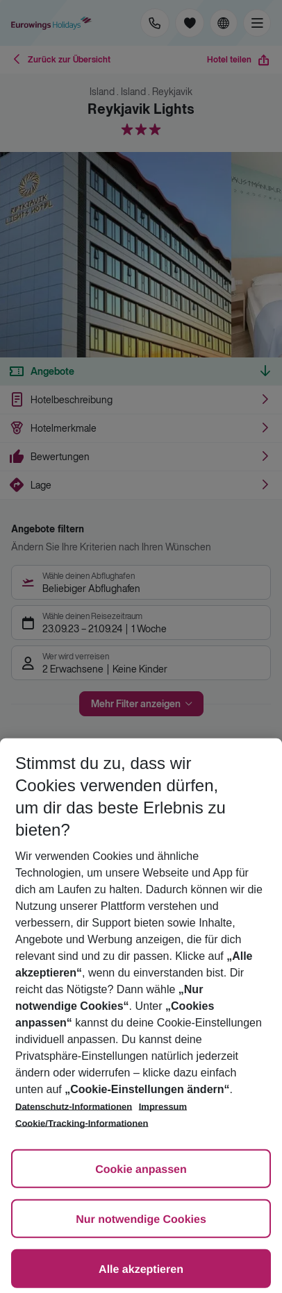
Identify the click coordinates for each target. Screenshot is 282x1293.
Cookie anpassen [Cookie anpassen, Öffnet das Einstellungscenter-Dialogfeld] (141, 1170)
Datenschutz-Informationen (73, 1106)
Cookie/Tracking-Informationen (81, 1123)
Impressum (163, 1106)
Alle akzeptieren (141, 1270)
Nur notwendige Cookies (141, 1220)
